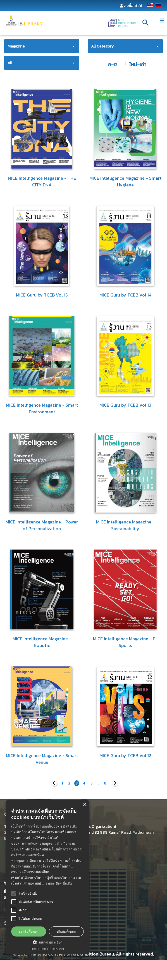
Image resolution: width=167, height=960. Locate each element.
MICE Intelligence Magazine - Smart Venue (42, 758)
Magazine (16, 46)
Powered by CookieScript (47, 949)
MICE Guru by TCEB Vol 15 (42, 294)
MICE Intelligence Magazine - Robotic (42, 642)
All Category (102, 46)
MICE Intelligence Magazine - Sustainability (125, 525)
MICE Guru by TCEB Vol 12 (125, 755)
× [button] (84, 805)
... (99, 783)
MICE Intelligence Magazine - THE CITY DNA (42, 181)
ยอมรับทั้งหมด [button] (28, 931)
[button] (47, 942)
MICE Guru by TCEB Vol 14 (125, 294)
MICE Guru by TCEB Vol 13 (125, 405)
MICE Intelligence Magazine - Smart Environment (42, 408)
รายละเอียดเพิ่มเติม (59, 883)
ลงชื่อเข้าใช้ (133, 6)
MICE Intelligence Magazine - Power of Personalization (42, 525)
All (10, 63)
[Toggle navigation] (161, 20)
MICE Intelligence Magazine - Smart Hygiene (125, 181)
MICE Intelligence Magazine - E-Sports (125, 642)
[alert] (47, 877)
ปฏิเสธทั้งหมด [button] (66, 931)
